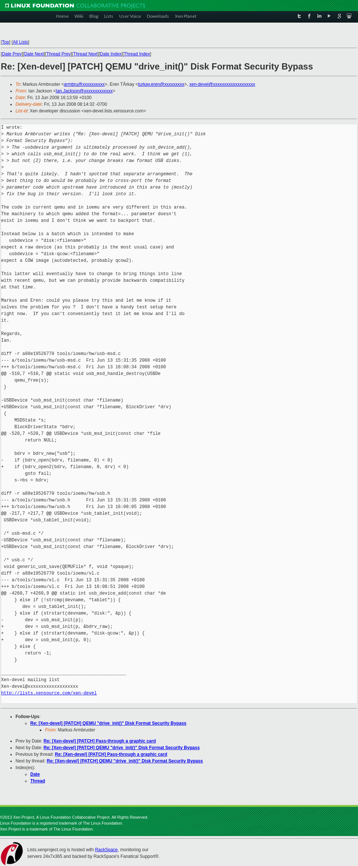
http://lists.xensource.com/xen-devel (49, 693)
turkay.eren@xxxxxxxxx (161, 84)
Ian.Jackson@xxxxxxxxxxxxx (84, 91)
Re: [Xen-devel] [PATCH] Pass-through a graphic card (100, 741)
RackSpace (106, 849)
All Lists (20, 42)
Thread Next (85, 54)
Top (5, 42)
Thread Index (137, 54)
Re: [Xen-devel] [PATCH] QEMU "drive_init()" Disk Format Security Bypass (108, 723)
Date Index (110, 54)
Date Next (34, 54)
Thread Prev (58, 54)
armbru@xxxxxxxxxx (84, 84)
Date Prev (11, 54)
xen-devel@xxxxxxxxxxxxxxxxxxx (222, 84)
